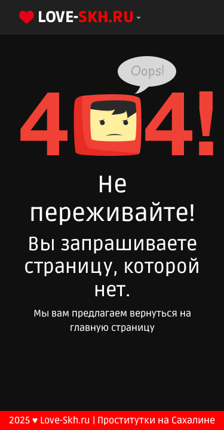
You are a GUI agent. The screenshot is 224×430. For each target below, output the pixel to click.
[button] (79, 17)
